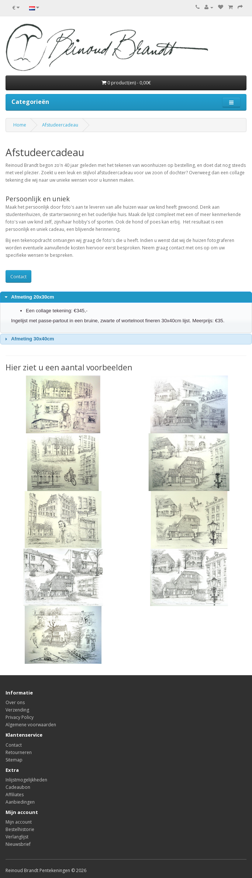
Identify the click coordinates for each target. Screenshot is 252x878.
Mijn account (19, 822)
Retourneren (19, 752)
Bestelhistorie (20, 829)
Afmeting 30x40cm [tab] (28, 339)
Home (19, 125)
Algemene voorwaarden (31, 724)
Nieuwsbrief (18, 844)
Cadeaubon (18, 787)
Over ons (15, 702)
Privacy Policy (20, 717)
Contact (18, 276)
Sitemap (14, 760)
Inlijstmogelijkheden (26, 780)
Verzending (17, 710)
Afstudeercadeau (60, 125)
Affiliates (15, 794)
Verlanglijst (17, 837)
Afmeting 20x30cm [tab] (28, 297)
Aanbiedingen (20, 802)
